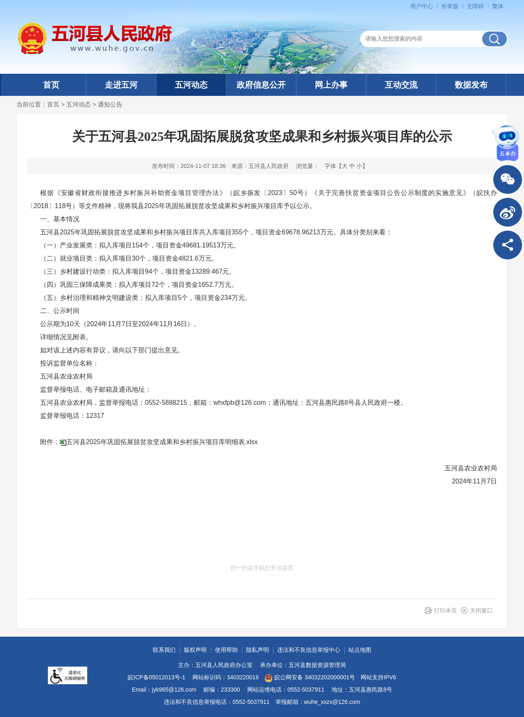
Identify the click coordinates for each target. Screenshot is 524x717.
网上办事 (331, 84)
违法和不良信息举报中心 (308, 650)
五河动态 (191, 84)
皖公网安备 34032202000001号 (309, 678)
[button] (449, 6)
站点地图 (359, 650)
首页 (51, 84)
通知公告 (110, 104)
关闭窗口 (481, 610)
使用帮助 (226, 650)
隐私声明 (257, 650)
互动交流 (401, 84)
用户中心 (421, 6)
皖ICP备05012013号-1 (156, 677)
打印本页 (445, 610)
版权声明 (195, 650)
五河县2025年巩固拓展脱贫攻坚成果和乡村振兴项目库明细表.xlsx (162, 441)
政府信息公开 (261, 84)
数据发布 (471, 84)
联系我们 (164, 650)
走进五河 (121, 84)
